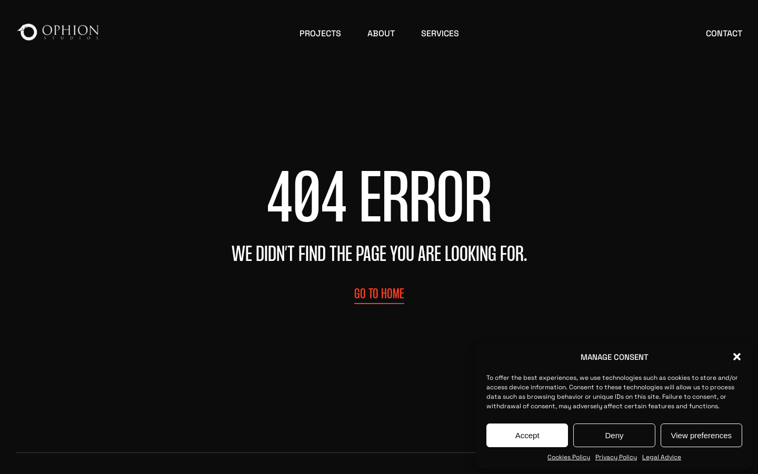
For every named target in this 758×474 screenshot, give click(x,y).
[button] (737, 356)
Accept (527, 435)
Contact (724, 32)
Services (440, 32)
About (381, 32)
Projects (320, 32)
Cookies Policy (568, 456)
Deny (614, 435)
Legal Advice (661, 456)
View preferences (701, 435)
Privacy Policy (616, 456)
